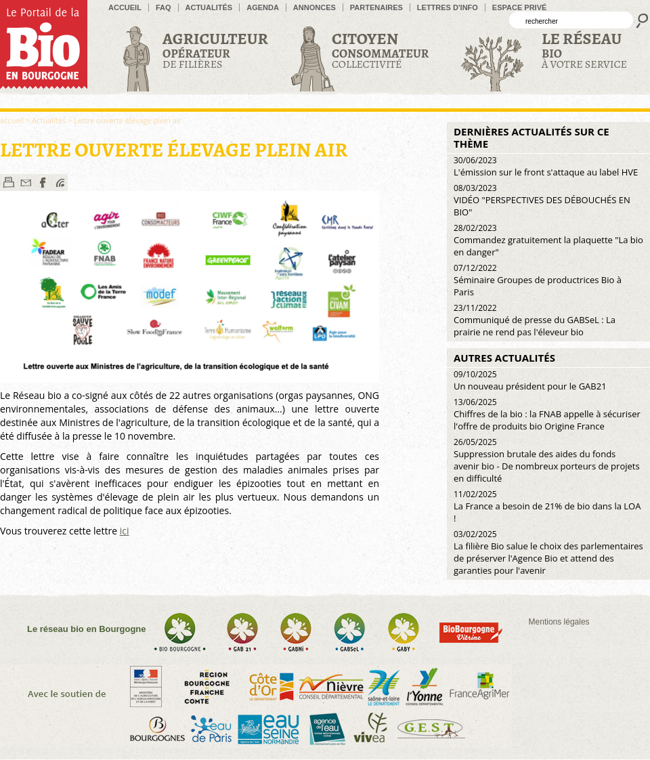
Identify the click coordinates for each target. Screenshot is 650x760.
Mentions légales (559, 622)
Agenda (262, 7)
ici (124, 530)
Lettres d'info (447, 7)
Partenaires (376, 7)
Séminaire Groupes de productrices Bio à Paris (538, 280)
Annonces (314, 7)
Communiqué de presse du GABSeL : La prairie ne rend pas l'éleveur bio (534, 320)
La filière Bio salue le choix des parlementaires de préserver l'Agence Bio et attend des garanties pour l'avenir (548, 552)
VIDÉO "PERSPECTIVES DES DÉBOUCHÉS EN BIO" (542, 200)
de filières (215, 50)
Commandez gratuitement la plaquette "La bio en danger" (548, 240)
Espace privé (519, 7)
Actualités (209, 7)
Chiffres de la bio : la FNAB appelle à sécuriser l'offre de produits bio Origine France (547, 414)
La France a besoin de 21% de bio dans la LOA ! (547, 506)
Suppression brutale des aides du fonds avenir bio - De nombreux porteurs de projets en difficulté (547, 460)
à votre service (584, 50)
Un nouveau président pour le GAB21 (530, 380)
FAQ (163, 7)
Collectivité (380, 50)
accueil (125, 7)
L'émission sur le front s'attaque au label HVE (546, 166)
